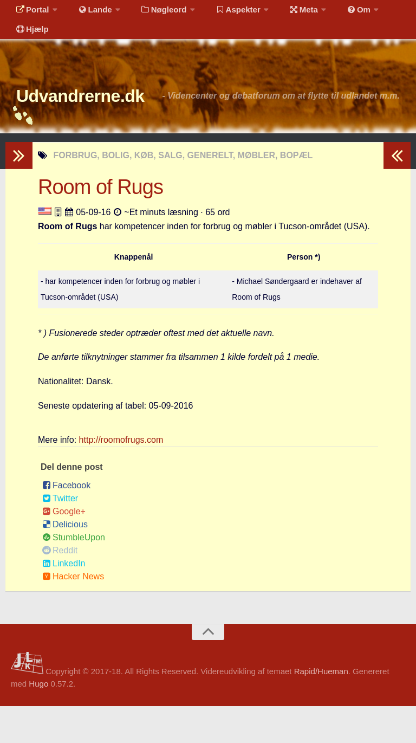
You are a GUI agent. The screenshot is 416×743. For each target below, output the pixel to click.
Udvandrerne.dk (101, 113)
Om (335, 13)
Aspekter (224, 13)
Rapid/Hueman (321, 708)
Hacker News (73, 613)
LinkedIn (64, 600)
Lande (88, 13)
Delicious (65, 561)
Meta (285, 13)
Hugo (38, 720)
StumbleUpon (73, 574)
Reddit (59, 587)
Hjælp (30, 40)
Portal (30, 13)
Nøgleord (153, 13)
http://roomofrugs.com (121, 476)
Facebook (66, 522)
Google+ (64, 548)
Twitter (60, 535)
